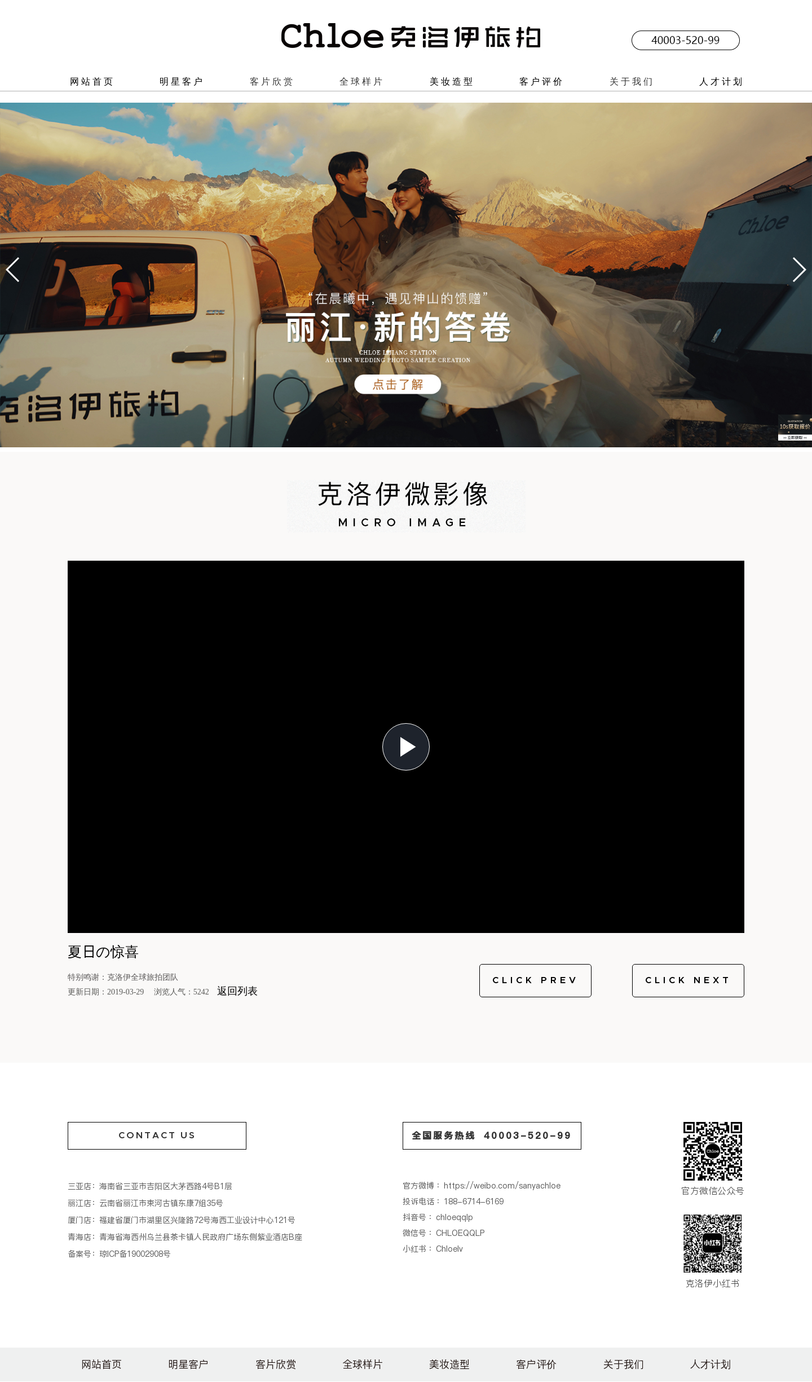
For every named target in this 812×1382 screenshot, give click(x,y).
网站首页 (92, 81)
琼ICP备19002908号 (135, 1254)
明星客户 (182, 81)
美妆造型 (452, 81)
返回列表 (237, 991)
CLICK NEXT (688, 980)
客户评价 (541, 81)
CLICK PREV (535, 980)
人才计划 (721, 81)
